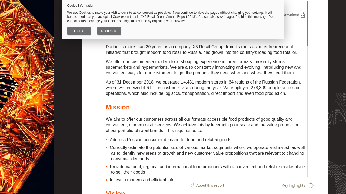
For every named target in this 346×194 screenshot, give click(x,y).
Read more (109, 31)
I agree (79, 31)
